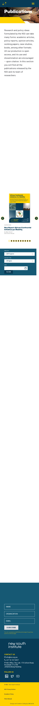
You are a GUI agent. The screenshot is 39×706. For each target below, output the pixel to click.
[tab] (9, 241)
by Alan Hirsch (8, 232)
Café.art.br (31, 703)
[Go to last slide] (2, 218)
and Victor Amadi (9, 233)
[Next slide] (36, 218)
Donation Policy (9, 694)
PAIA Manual (8, 699)
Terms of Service (10, 633)
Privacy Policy (30, 632)
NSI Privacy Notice (9, 689)
